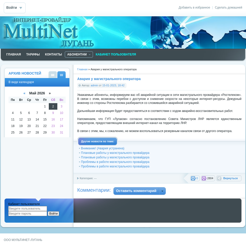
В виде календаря (61, 74)
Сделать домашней (228, 7)
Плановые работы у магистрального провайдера (115, 153)
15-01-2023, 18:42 (113, 85)
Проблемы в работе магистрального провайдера (115, 162)
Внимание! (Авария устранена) (102, 148)
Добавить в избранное (194, 7)
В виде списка (53, 74)
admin (94, 85)
